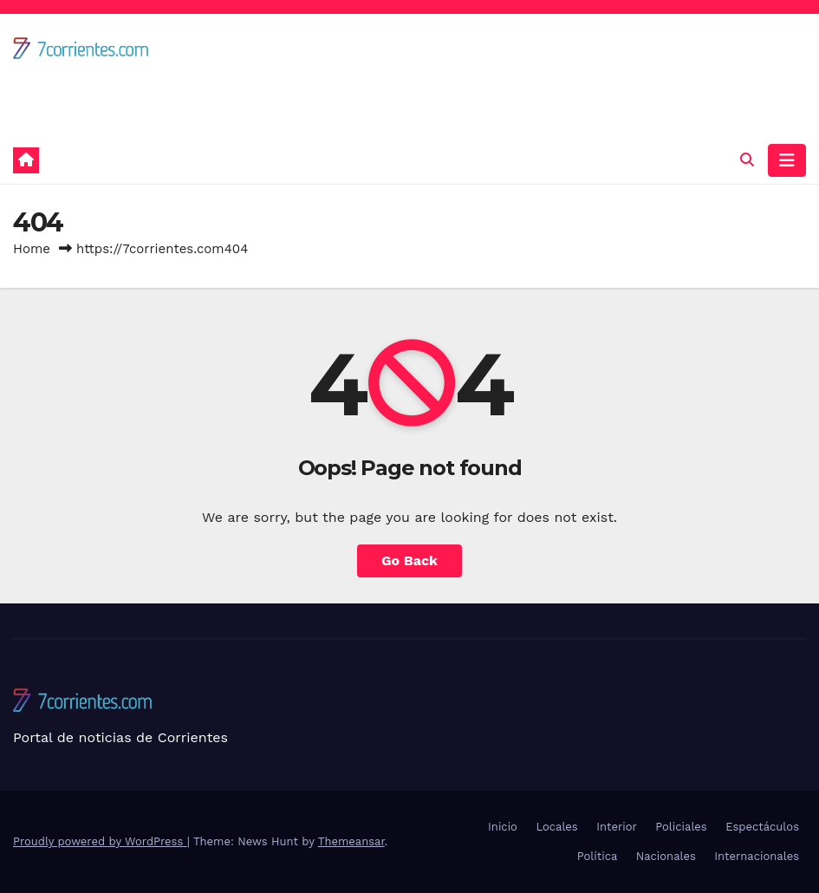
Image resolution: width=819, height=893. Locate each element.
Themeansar (351, 841)
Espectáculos (762, 826)
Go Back (409, 560)
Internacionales (756, 856)
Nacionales (666, 856)
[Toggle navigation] (787, 160)
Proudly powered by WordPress (100, 841)
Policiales (680, 826)
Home (31, 249)
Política (597, 856)
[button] (747, 160)
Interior (616, 826)
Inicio (502, 826)
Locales (556, 826)
